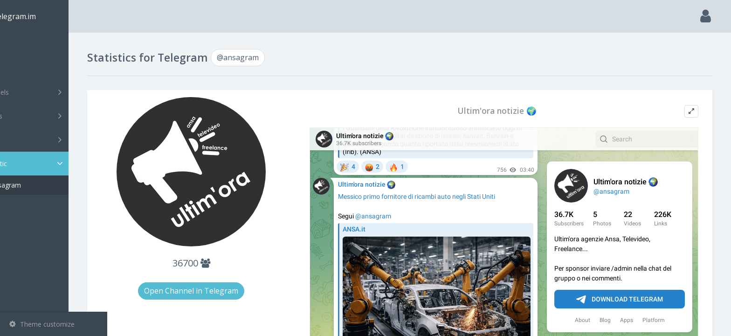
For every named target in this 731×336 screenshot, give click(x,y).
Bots (54, 139)
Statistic (56, 163)
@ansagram (41, 185)
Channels (54, 92)
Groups (54, 115)
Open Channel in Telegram (224, 291)
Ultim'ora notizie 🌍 (510, 110)
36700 (223, 263)
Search (24, 68)
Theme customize (42, 324)
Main (22, 44)
